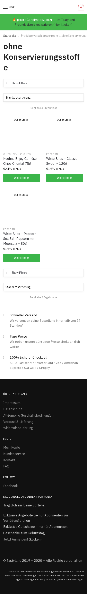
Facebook (10, 486)
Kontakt (9, 460)
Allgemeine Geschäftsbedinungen (28, 415)
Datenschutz (12, 409)
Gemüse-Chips (21, 154)
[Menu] (5, 7)
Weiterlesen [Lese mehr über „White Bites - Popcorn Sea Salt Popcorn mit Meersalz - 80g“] (21, 258)
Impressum (11, 403)
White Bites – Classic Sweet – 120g (61, 161)
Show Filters (19, 83)
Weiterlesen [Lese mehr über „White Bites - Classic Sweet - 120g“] (64, 178)
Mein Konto (11, 447)
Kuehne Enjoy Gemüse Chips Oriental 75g (20, 161)
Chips (7, 154)
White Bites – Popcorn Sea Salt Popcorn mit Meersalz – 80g (19, 239)
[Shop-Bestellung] (43, 97)
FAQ (6, 466)
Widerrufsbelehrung (18, 428)
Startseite (10, 36)
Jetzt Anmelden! (15, 539)
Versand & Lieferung (18, 422)
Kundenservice (14, 454)
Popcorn (52, 154)
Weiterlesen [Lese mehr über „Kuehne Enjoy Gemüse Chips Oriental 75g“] (21, 178)
